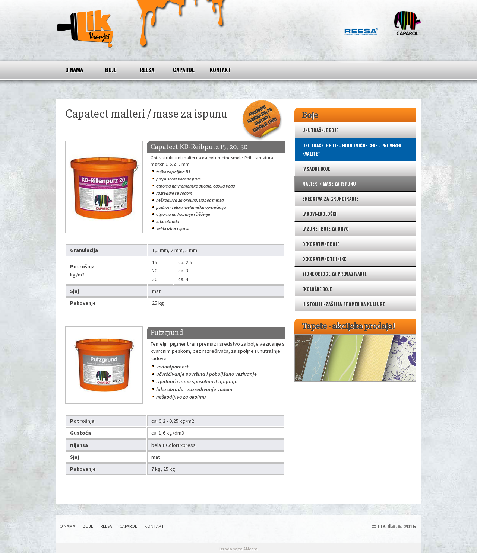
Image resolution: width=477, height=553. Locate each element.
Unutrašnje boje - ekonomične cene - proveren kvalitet (351, 149)
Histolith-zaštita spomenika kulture (343, 304)
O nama (74, 69)
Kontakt (220, 69)
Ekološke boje (317, 289)
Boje (110, 69)
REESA (147, 69)
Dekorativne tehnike (324, 259)
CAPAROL (184, 69)
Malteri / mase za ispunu (329, 183)
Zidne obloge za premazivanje (334, 274)
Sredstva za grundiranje (330, 198)
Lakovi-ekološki (319, 214)
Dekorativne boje (320, 244)
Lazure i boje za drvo (325, 229)
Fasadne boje (316, 169)
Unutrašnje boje (320, 130)
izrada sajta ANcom (238, 549)
